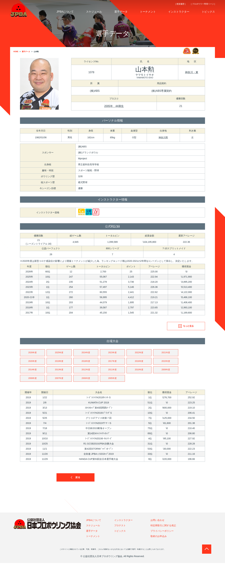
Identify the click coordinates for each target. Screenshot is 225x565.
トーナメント (93, 538)
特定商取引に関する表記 (163, 527)
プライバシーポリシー (162, 532)
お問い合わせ (157, 522)
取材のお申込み (158, 538)
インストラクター (123, 522)
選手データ (92, 532)
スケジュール (93, 527)
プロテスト (120, 527)
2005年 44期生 (114, 106)
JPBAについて (93, 522)
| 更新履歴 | (180, 4)
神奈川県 (163, 137)
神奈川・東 (191, 72)
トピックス (120, 532)
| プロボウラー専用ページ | (203, 4)
